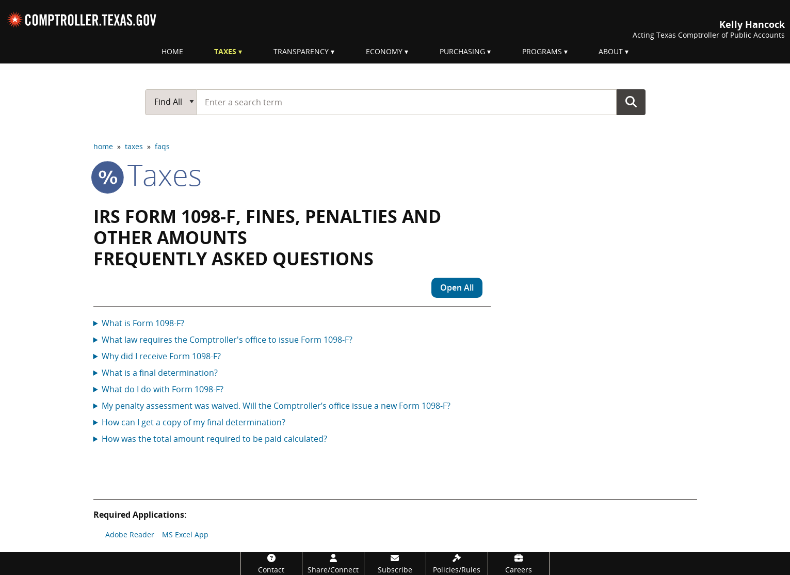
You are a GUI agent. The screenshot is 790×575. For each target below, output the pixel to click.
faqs (162, 146)
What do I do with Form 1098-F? (162, 389)
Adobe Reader (129, 534)
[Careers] (519, 563)
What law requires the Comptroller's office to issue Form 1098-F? (227, 339)
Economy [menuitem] (384, 51)
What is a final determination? (160, 372)
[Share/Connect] (333, 563)
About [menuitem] (611, 51)
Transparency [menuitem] (301, 51)
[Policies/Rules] (457, 563)
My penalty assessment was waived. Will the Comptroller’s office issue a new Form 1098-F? (276, 405)
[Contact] (271, 563)
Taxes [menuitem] (225, 51)
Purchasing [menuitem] (462, 51)
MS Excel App (185, 534)
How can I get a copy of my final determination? (193, 422)
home (103, 146)
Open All (457, 287)
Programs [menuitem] (542, 51)
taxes (134, 146)
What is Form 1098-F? (143, 323)
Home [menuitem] (172, 51)
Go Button (631, 101)
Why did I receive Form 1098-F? (161, 356)
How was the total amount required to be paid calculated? (214, 438)
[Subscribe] (395, 563)
